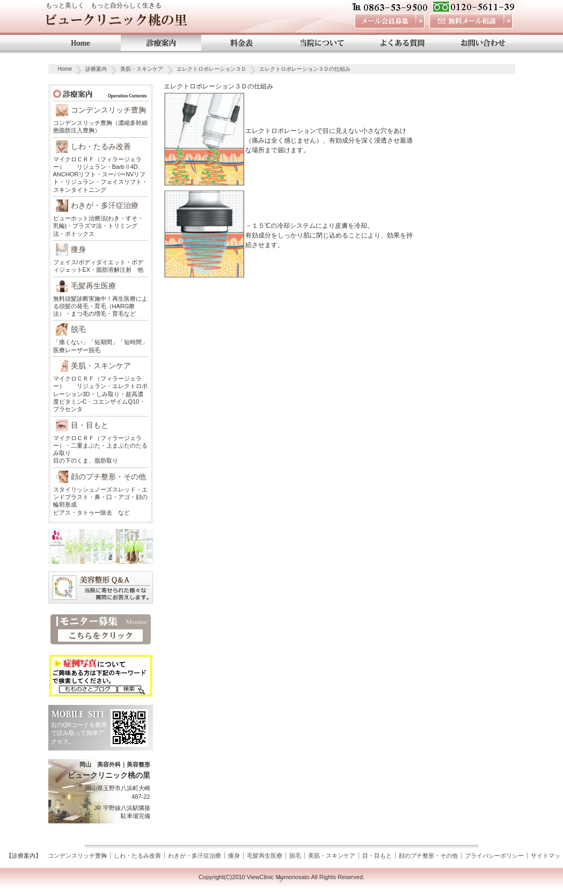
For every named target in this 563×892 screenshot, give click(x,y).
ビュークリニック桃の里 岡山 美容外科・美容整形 (116, 23)
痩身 (78, 249)
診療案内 (96, 69)
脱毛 (78, 329)
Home (65, 69)
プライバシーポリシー (494, 855)
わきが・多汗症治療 (104, 205)
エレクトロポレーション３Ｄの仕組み (304, 69)
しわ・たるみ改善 (101, 146)
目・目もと (89, 425)
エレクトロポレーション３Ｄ (211, 69)
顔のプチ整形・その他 (108, 476)
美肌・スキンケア (141, 69)
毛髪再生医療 (93, 285)
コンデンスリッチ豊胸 (108, 110)
